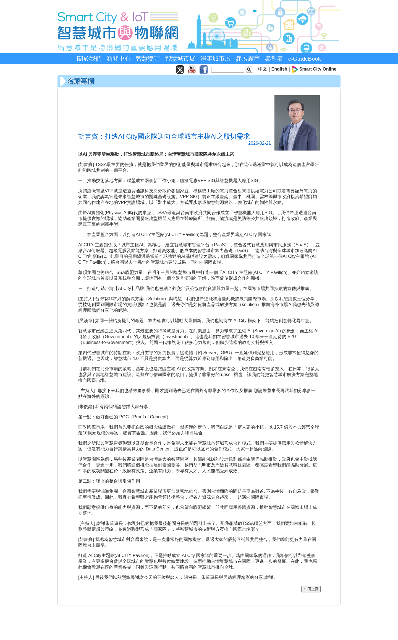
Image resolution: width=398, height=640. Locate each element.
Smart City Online (317, 69)
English (279, 69)
